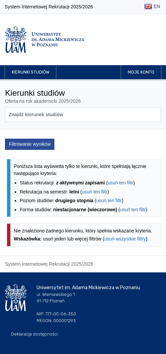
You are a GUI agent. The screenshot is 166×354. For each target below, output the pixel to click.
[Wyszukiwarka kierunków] (83, 114)
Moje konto (141, 72)
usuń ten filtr (120, 182)
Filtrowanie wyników (30, 144)
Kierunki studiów (30, 72)
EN (152, 6)
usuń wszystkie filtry (125, 238)
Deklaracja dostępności (34, 334)
